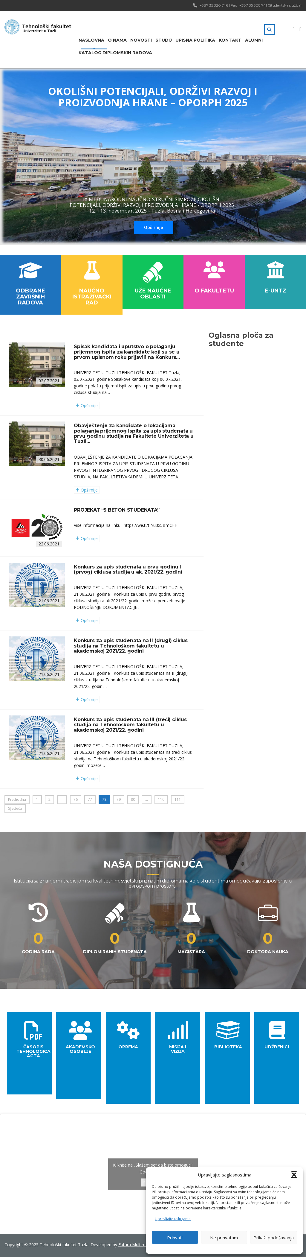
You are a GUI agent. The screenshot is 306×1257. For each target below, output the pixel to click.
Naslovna (91, 40)
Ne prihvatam (224, 1238)
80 (133, 799)
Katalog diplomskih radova (115, 52)
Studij (163, 40)
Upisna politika (195, 40)
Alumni (254, 40)
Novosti (141, 40)
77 (90, 799)
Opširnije (153, 227)
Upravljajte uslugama (173, 1218)
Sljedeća (15, 808)
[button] (294, 1175)
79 (119, 799)
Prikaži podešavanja (273, 1238)
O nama (117, 40)
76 (76, 799)
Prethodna (17, 799)
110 (161, 799)
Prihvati (175, 1238)
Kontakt (230, 40)
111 (178, 799)
